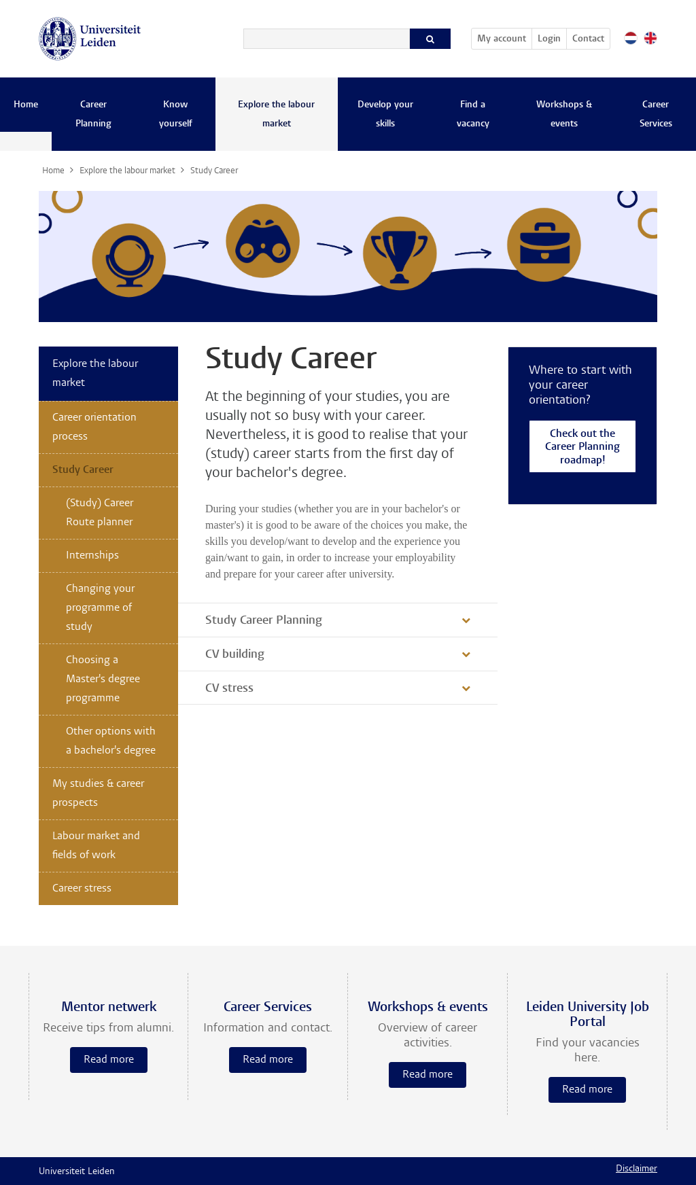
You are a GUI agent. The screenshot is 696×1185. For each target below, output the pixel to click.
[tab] (337, 620)
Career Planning (93, 115)
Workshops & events (564, 115)
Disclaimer (636, 1169)
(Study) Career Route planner (99, 513)
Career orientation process (94, 427)
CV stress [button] (229, 689)
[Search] (326, 39)
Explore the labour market (276, 115)
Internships (92, 555)
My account (504, 36)
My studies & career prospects (98, 794)
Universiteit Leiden (77, 1172)
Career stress (81, 888)
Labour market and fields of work (96, 846)
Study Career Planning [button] (263, 621)
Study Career (83, 470)
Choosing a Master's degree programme (103, 679)
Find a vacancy (473, 115)
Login (549, 39)
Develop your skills (385, 115)
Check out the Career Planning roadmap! (582, 447)
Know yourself (175, 115)
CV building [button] (234, 655)
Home (26, 105)
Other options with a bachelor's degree (111, 741)
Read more (109, 1060)
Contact (588, 39)
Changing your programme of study (100, 608)
